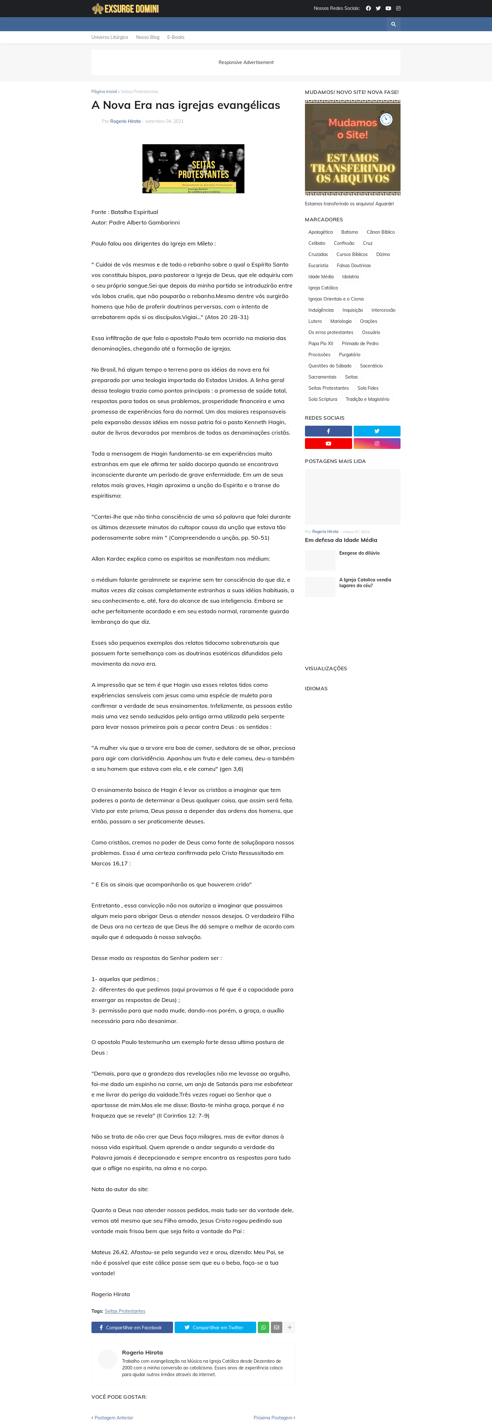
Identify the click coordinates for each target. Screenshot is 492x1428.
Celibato (316, 243)
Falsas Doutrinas (354, 265)
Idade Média (321, 277)
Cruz (368, 243)
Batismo (349, 232)
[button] (394, 24)
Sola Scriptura (322, 399)
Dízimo (383, 254)
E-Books (175, 37)
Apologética (320, 232)
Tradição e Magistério (367, 399)
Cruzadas (318, 254)
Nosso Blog (147, 37)
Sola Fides (368, 388)
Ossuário (371, 332)
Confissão (344, 243)
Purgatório (349, 355)
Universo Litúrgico (109, 37)
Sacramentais (322, 377)
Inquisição (353, 310)
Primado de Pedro (360, 343)
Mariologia (340, 321)
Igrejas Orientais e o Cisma (336, 299)
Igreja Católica (323, 288)
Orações (368, 321)
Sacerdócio (371, 366)
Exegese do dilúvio (359, 553)
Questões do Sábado (329, 366)
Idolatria (350, 277)
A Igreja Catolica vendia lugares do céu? (365, 582)
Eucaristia (318, 265)
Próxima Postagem (273, 1418)
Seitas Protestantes (139, 91)
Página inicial (104, 91)
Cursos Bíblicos (352, 254)
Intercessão (383, 310)
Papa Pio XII (320, 343)
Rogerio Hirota (142, 1352)
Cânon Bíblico (381, 232)
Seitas (351, 377)
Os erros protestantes (330, 332)
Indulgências (321, 310)
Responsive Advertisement (246, 62)
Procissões (319, 355)
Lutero (315, 321)
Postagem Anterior (114, 1418)
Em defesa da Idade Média (341, 539)
